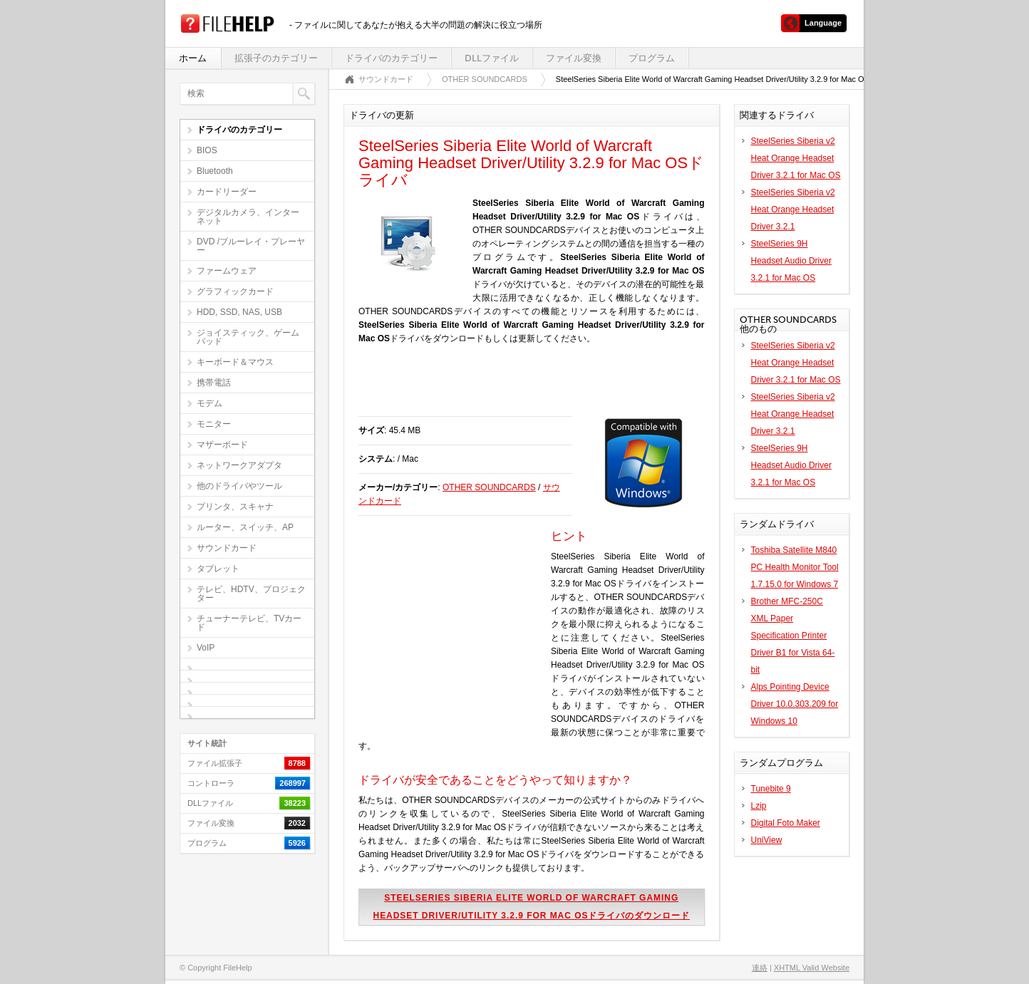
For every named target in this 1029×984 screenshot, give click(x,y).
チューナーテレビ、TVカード (249, 622)
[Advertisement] (525, 387)
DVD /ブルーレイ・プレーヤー (251, 246)
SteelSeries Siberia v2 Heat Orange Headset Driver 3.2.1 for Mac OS (796, 158)
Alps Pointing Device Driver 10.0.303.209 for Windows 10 (795, 704)
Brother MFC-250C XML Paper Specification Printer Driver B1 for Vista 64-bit (793, 635)
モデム (209, 403)
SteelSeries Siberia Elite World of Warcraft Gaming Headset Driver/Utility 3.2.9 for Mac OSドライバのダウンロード (531, 907)
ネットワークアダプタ (239, 465)
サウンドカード (227, 548)
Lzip (759, 806)
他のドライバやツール (239, 486)
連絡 (759, 967)
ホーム (193, 58)
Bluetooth (215, 171)
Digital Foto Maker (785, 823)
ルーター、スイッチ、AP (245, 527)
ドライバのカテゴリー (391, 58)
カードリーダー (227, 192)
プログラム (652, 58)
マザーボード (222, 445)
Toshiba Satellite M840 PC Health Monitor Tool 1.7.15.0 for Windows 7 (795, 567)
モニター (214, 424)
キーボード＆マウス (235, 362)
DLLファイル (492, 58)
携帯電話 (214, 383)
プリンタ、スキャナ (235, 507)
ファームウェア (227, 271)
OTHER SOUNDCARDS (484, 79)
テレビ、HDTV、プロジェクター (251, 593)
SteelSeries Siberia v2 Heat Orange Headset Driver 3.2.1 (793, 209)
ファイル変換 (573, 58)
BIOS (207, 150)
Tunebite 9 (771, 789)
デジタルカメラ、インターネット (248, 216)
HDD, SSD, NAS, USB (239, 312)
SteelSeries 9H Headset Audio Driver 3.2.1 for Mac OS (791, 261)
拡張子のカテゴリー (276, 58)
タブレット (218, 569)
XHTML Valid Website (811, 967)
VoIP (205, 648)
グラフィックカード (235, 291)
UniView (766, 840)
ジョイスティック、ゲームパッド (248, 337)
